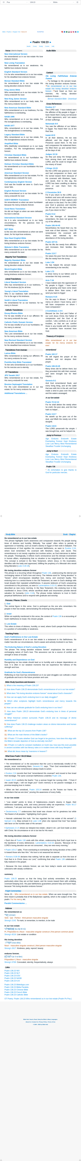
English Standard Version (15, 72)
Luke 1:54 (50, 262)
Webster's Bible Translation (16, 247)
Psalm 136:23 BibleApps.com (16, 985)
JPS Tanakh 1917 (12, 375)
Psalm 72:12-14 (52, 402)
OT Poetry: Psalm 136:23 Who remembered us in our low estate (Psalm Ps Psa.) (38, 999)
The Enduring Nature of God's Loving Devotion (25, 647)
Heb (53, 46)
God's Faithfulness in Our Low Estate (21, 637)
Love (48, 444)
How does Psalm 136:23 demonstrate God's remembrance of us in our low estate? (41, 689)
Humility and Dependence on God (19, 660)
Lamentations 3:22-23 (47, 585)
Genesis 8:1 (51, 381)
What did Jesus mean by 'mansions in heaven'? (27, 751)
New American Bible (13, 331)
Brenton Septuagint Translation (18, 384)
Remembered (71, 444)
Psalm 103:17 (11, 850)
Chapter (72, 534)
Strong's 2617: (10, 948)
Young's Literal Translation (16, 291)
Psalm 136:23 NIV (12, 971)
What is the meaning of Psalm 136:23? (23, 685)
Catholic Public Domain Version (18, 322)
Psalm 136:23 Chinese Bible (16, 990)
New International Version (15, 54)
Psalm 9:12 (50, 214)
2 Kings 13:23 (52, 168)
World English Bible (13, 269)
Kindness (73, 441)
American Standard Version (16, 173)
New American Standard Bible (17, 108)
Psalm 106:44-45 (53, 225)
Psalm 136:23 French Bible (15, 992)
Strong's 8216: (10, 934)
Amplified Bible (11, 143)
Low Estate (12, 624)
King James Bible (12, 90)
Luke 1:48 (37, 821)
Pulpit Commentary (13, 891)
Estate (74, 439)
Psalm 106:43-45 (53, 366)
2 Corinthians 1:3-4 (54, 311)
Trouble (57, 446)
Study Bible (10, 534)
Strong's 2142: (10, 920)
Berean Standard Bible (14, 81)
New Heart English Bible (15, 238)
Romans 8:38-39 (13, 857)
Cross (35, 46)
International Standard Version (18, 218)
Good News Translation (14, 209)
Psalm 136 (46, 573)
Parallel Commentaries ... (15, 903)
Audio (28, 46)
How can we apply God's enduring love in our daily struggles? (32, 697)
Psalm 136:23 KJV (12, 981)
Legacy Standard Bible (14, 135)
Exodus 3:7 (51, 107)
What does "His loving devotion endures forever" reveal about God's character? (39, 693)
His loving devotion (60, 89)
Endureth (65, 439)
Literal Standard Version (15, 282)
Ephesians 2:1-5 (12, 828)
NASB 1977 (9, 126)
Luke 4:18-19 (23, 566)
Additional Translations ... (15, 393)
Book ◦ (66, 534)
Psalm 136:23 (10, 879)
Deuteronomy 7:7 (13, 811)
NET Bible (8, 229)
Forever (59, 441)
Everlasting (50, 441)
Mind (62, 444)
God (8, 604)
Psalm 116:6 (51, 426)
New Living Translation (14, 63)
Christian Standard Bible (15, 155)
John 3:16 (29, 593)
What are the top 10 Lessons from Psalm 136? (27, 731)
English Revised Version (15, 191)
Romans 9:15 (51, 297)
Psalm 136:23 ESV (12, 976)
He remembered (54, 86)
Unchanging (66, 446)
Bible (3, 32)
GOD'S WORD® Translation (16, 200)
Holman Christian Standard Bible (19, 164)
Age (47, 439)
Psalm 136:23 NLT (12, 973)
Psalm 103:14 (35, 790)
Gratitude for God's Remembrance (19, 672)
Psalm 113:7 (51, 253)
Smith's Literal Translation (16, 300)
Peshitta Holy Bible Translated (17, 362)
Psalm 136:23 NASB (13, 978)
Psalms (9, 32)
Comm (47, 46)
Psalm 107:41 (51, 242)
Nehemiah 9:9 (52, 124)
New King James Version (15, 99)
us (64, 86)
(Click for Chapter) (16, 50)
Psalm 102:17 (51, 354)
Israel (9, 614)
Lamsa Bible (10, 353)
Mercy (57, 444)
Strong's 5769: (10, 962)
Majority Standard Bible (14, 260)
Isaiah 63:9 (50, 135)
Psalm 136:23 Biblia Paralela (16, 987)
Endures (55, 439)
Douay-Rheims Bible (13, 313)
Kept (66, 441)
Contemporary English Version (18, 182)
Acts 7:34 (50, 280)
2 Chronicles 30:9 (53, 192)
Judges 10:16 (51, 154)
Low (52, 444)
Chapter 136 (16, 32)
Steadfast (49, 446)
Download (72, 99)
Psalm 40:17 (71, 805)
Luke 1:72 (50, 271)
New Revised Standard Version (18, 340)
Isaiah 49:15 (11, 780)
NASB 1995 (9, 117)
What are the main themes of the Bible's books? (27, 735)
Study (41, 46)
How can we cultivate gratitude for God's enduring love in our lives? (34, 707)
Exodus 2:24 (70, 548)
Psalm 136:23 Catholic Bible (16, 995)
